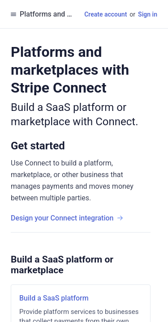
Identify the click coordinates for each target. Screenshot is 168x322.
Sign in (147, 14)
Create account (105, 14)
